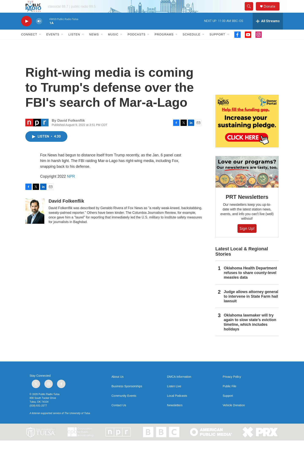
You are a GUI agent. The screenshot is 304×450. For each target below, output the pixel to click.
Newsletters (174, 414)
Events (52, 44)
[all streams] (268, 30)
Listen (74, 44)
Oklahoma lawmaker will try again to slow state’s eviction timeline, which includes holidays (250, 332)
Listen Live (174, 395)
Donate (272, 11)
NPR (71, 186)
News (94, 44)
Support (217, 44)
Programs (164, 44)
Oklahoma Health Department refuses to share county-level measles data (250, 282)
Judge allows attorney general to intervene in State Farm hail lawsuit (251, 306)
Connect (29, 44)
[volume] (39, 30)
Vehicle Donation (234, 414)
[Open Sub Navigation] (40, 44)
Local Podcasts (177, 405)
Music (113, 44)
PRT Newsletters (247, 206)
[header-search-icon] (251, 11)
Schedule (191, 44)
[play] (26, 30)
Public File (229, 395)
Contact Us (118, 414)
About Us (117, 386)
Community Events (123, 405)
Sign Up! (247, 237)
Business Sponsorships (126, 395)
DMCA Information (179, 386)
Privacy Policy (232, 386)
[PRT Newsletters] (247, 181)
